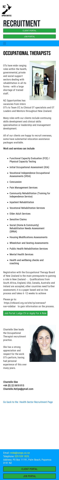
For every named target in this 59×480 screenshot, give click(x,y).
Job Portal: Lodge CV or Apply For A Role (25, 313)
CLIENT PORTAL (29, 30)
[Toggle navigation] (5, 43)
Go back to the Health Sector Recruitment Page (28, 402)
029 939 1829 (22, 456)
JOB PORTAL (29, 36)
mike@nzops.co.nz (20, 452)
